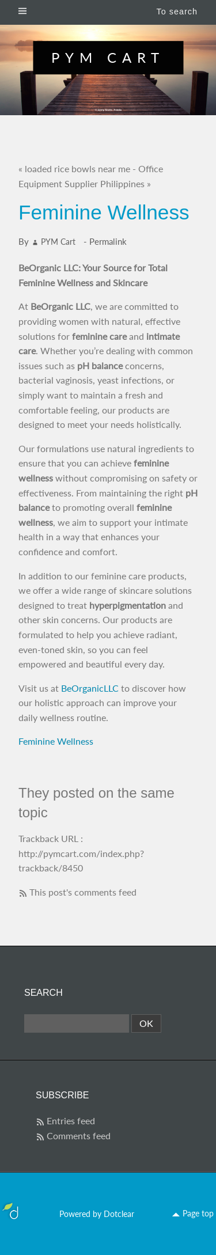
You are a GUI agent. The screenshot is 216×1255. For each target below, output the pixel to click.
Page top (198, 1213)
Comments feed (79, 1135)
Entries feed (71, 1120)
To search (177, 11)
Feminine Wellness (55, 740)
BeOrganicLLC (90, 688)
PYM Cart (108, 57)
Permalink (108, 241)
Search (43, 993)
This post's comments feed (83, 891)
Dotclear (119, 1214)
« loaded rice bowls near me (74, 168)
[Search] (76, 1023)
